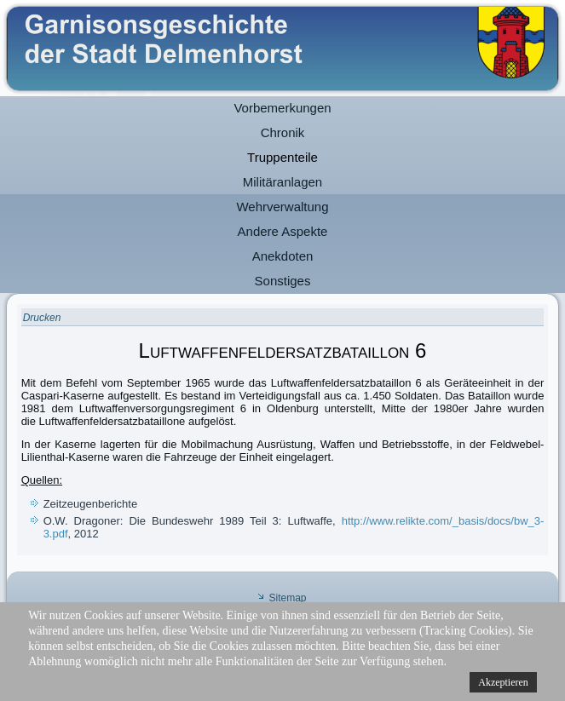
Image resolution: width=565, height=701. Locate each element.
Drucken (42, 318)
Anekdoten (283, 256)
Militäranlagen (282, 182)
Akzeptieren (503, 682)
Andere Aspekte (283, 231)
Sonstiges (283, 280)
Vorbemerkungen (282, 108)
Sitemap (287, 598)
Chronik (283, 132)
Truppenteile (282, 157)
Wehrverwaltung (282, 206)
